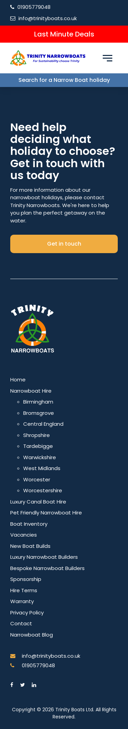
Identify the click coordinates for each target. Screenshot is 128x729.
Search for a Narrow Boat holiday (64, 80)
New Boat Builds (30, 546)
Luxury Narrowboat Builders (44, 556)
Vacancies (23, 534)
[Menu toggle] (107, 58)
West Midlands (41, 468)
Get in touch (64, 244)
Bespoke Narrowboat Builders (47, 568)
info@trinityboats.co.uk (47, 18)
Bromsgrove (38, 413)
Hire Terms (23, 590)
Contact (21, 623)
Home (18, 379)
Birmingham (38, 401)
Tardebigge (38, 446)
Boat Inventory (28, 523)
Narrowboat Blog (31, 634)
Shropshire (36, 435)
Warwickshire (39, 457)
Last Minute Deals (64, 34)
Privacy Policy (27, 612)
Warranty (22, 601)
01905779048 (34, 7)
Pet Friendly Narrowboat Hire (46, 512)
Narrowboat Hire (31, 390)
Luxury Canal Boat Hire (38, 501)
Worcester (36, 479)
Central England (43, 423)
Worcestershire (42, 490)
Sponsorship (25, 579)
